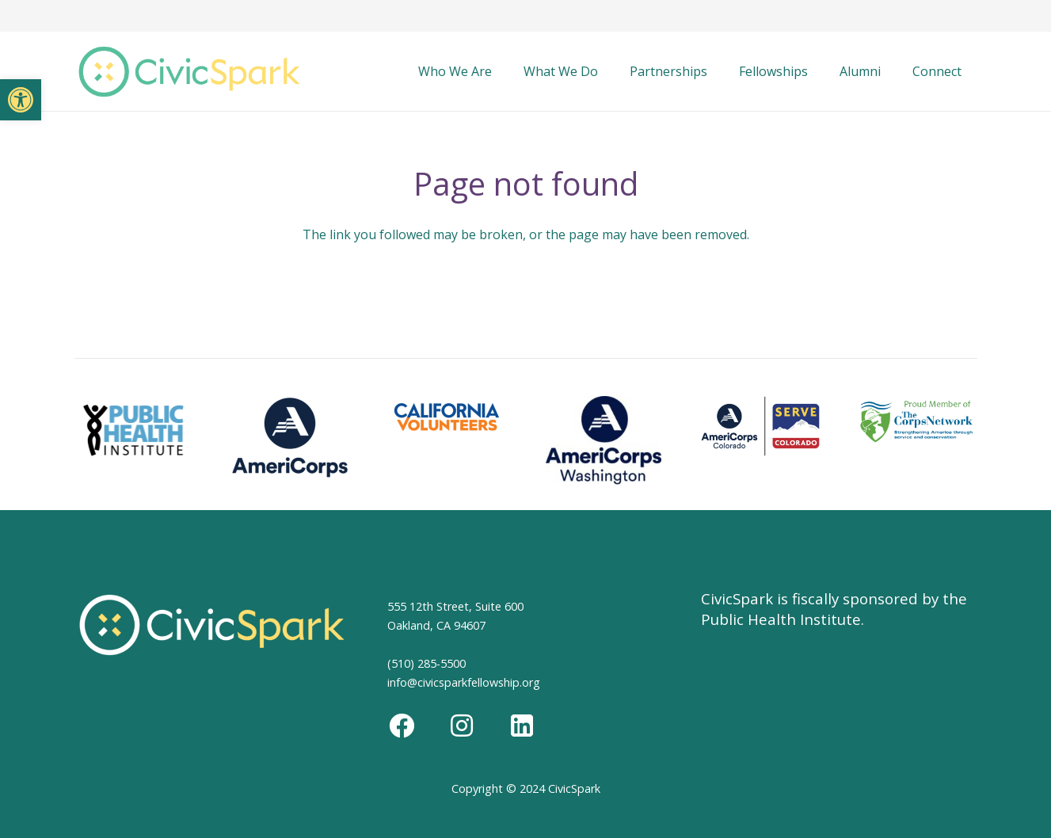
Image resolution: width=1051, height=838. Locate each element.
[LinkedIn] (522, 725)
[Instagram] (461, 725)
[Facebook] (401, 725)
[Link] (189, 71)
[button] (20, 99)
